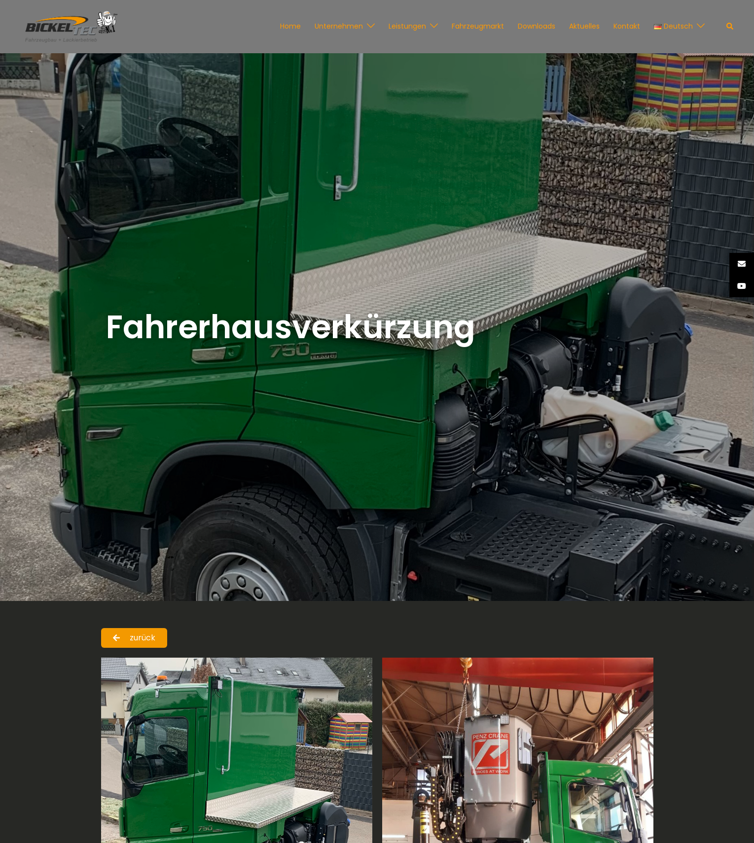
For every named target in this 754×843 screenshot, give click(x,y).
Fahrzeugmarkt (478, 26)
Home (290, 26)
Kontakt (626, 26)
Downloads (536, 26)
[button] (730, 27)
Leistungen (407, 26)
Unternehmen (339, 26)
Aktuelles (584, 26)
